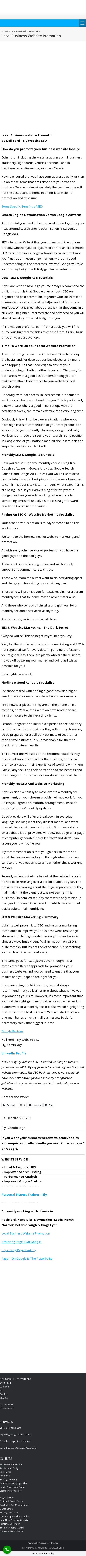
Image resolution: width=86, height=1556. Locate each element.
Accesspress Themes (48, 1542)
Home (4, 31)
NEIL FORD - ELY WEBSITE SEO (51, 1547)
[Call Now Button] (7, 1550)
